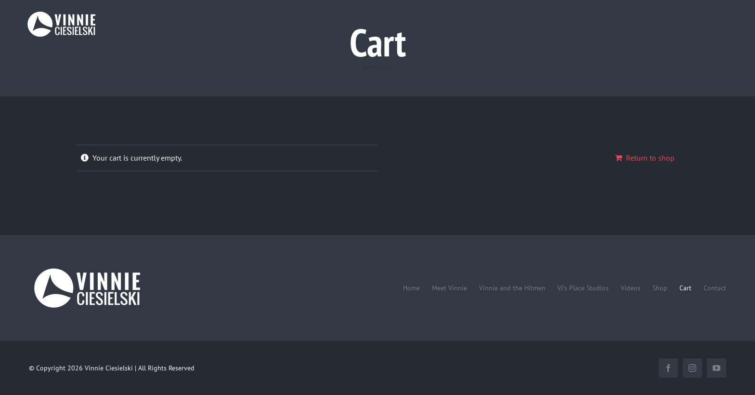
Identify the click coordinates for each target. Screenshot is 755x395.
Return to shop (650, 158)
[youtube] (716, 368)
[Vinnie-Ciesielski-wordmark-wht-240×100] (86, 267)
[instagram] (692, 368)
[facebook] (668, 368)
